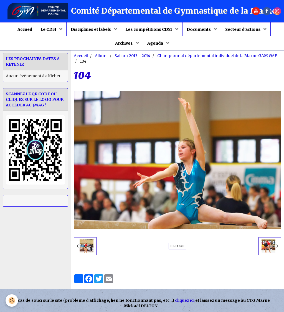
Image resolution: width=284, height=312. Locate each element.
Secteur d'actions (243, 29)
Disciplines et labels (91, 29)
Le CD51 (48, 29)
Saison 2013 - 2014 (132, 55)
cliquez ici (184, 300)
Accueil (24, 29)
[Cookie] (12, 300)
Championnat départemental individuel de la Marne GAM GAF (217, 55)
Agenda (155, 43)
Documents (199, 29)
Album (101, 55)
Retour (177, 246)
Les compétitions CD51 (149, 29)
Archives (124, 43)
